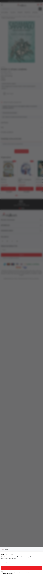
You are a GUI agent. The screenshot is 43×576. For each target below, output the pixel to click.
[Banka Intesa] (32, 264)
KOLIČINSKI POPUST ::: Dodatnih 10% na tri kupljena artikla (21, 1)
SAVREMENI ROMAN (31, 16)
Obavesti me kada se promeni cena (12, 102)
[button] (41, 5)
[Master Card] (8, 264)
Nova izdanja (4, 12)
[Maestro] (12, 264)
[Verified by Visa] (25, 267)
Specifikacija (21, 122)
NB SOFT (27, 278)
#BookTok (27, 12)
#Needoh (20, 12)
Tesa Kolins (3, 182)
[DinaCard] (21, 264)
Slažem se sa (11, 258)
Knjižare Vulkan (4, 16)
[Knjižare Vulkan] (21, 4)
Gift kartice (35, 12)
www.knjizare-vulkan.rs (12, 278)
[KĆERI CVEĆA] (8, 168)
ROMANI (24, 16)
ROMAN (38, 16)
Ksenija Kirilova (22, 182)
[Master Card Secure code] (18, 267)
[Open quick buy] (8, 191)
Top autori (12, 12)
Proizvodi (11, 16)
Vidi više (5, 88)
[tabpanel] (8, 177)
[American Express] (5, 264)
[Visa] (17, 264)
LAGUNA (3, 80)
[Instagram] (7, 241)
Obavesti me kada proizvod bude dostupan (16, 117)
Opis (21, 127)
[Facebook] (2, 241)
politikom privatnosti (14, 258)
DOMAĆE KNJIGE (17, 16)
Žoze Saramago (8, 76)
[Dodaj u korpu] (8, 189)
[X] (12, 241)
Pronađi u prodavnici (21, 132)
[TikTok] (17, 241)
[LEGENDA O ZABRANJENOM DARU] (26, 168)
